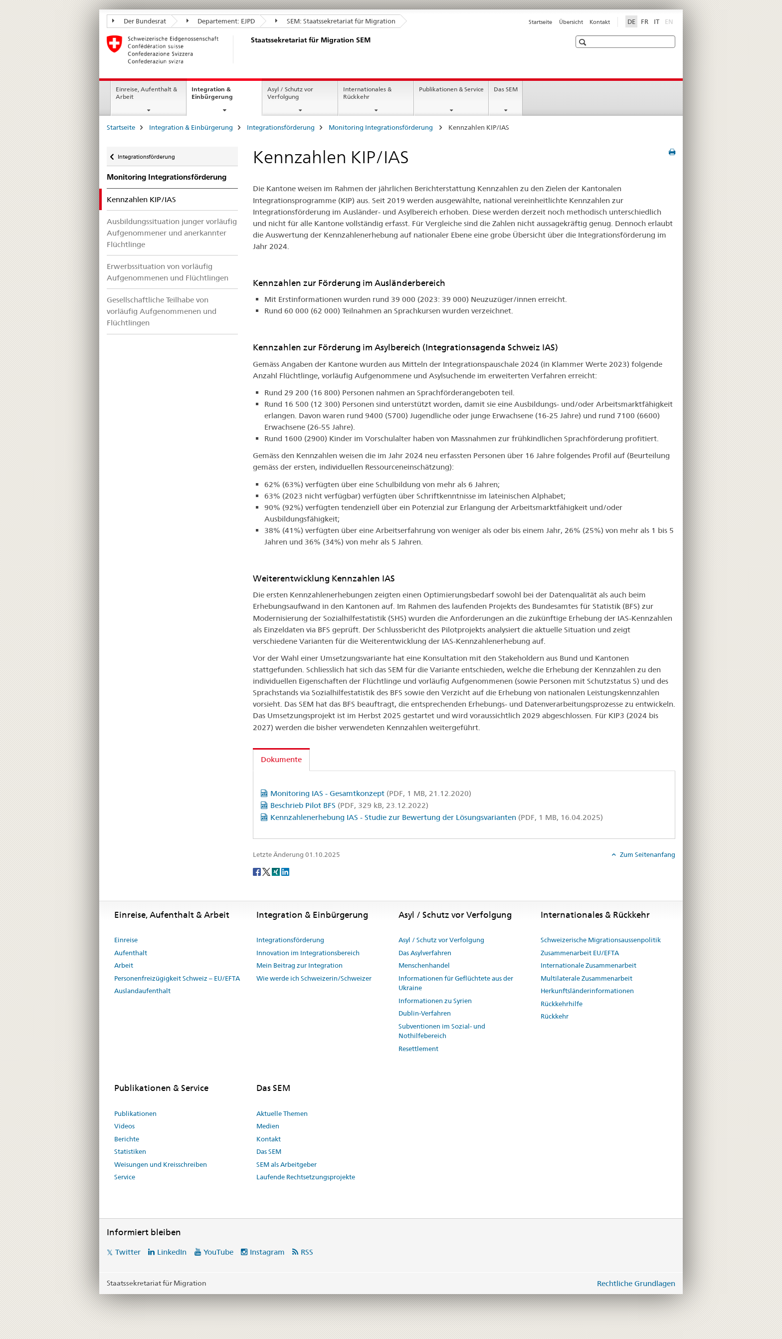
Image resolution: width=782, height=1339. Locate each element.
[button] (583, 42)
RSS (307, 1252)
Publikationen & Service (451, 89)
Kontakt (599, 21)
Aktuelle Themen (282, 1113)
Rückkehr (555, 1016)
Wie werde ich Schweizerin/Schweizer (314, 978)
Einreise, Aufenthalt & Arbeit (146, 92)
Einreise (126, 940)
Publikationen (135, 1113)
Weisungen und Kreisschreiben (160, 1164)
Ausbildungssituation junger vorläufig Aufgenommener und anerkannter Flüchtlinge (172, 233)
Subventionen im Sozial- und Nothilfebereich (441, 1031)
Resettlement (418, 1049)
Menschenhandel (424, 965)
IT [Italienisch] (656, 21)
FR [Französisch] (644, 21)
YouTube (218, 1252)
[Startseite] (249, 49)
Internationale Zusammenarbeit (588, 965)
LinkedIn (172, 1252)
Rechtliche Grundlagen (636, 1283)
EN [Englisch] (670, 20)
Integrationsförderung (281, 127)
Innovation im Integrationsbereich (308, 953)
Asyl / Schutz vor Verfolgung (290, 92)
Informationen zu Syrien (435, 1001)
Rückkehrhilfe (562, 1004)
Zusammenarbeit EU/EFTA (580, 953)
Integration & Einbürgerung (223, 96)
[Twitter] (267, 871)
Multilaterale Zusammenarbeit (586, 978)
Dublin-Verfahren (424, 1013)
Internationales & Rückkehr (367, 92)
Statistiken (130, 1151)
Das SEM (506, 89)
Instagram (267, 1252)
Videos (124, 1126)
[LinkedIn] (285, 871)
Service (124, 1177)
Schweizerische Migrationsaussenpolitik (601, 940)
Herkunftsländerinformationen (587, 991)
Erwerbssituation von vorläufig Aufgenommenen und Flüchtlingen (167, 272)
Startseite (540, 21)
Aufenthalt (130, 953)
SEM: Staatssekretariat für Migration (335, 21)
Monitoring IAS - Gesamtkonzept (370, 793)
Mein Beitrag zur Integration (299, 965)
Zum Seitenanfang (646, 854)
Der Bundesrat (139, 21)
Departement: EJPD (221, 21)
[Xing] (276, 871)
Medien (267, 1126)
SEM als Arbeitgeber (286, 1164)
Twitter (128, 1252)
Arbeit (123, 965)
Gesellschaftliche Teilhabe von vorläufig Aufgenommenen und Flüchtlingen (161, 311)
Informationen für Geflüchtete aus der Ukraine (455, 983)
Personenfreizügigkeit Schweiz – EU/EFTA (177, 978)
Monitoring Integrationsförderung (381, 127)
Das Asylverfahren (424, 953)
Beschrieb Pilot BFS (349, 805)
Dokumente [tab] (281, 759)
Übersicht (571, 21)
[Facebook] (257, 871)
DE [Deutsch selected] (631, 21)
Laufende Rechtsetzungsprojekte (305, 1177)
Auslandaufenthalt (142, 991)
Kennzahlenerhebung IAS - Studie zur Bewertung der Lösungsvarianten (436, 817)
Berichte (126, 1139)
